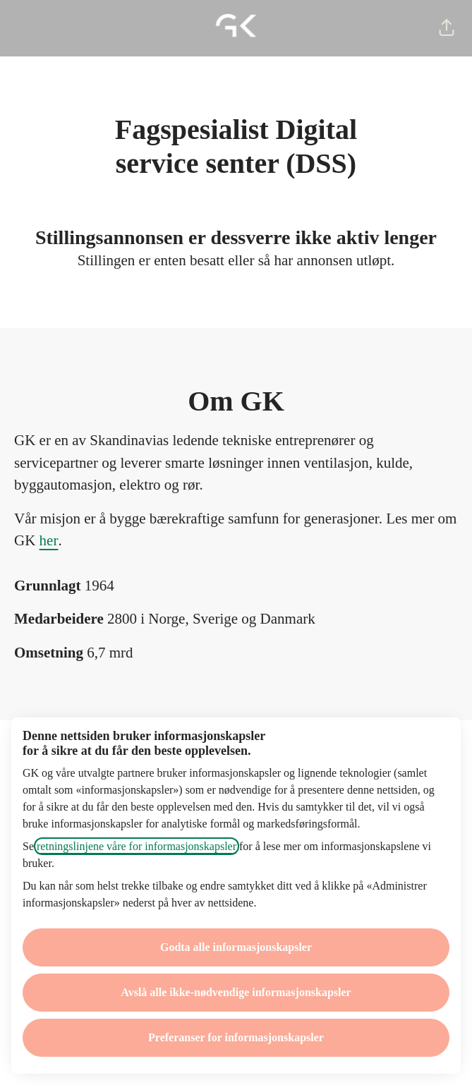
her (49, 540)
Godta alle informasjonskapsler (236, 947)
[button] (446, 28)
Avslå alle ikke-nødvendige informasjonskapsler (236, 992)
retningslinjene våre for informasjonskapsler (136, 846)
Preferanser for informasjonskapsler (236, 1037)
